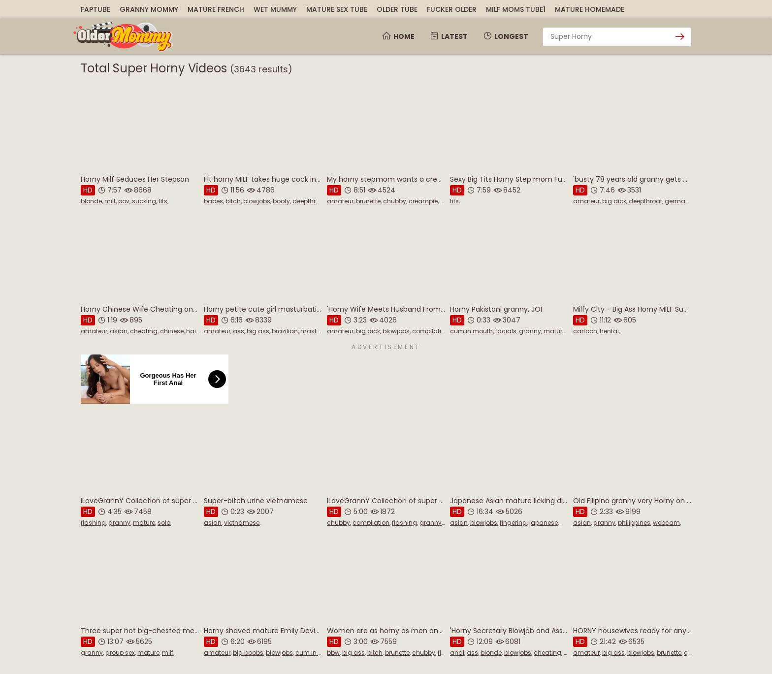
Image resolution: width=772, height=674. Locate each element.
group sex (120, 652)
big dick (614, 201)
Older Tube (397, 9)
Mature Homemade (589, 9)
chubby (394, 201)
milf (110, 201)
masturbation (321, 331)
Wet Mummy (275, 9)
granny (530, 331)
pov (123, 201)
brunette (368, 201)
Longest (505, 36)
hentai (609, 331)
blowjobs (256, 201)
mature (555, 331)
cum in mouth (471, 331)
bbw (333, 652)
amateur (340, 201)
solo (164, 522)
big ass (258, 331)
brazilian (285, 331)
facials (505, 331)
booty (281, 201)
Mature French (216, 9)
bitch (233, 201)
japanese (543, 522)
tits (163, 201)
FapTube (95, 9)
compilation (430, 331)
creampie (423, 201)
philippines (634, 522)
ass (238, 331)
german (677, 201)
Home (398, 36)
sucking (144, 201)
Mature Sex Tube (336, 9)
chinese (172, 331)
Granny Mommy (149, 9)
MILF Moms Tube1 (516, 9)
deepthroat (309, 201)
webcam (666, 522)
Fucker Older (452, 9)
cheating (144, 331)
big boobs (248, 652)
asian (119, 331)
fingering (513, 522)
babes (213, 201)
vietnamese (241, 522)
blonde (91, 201)
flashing (93, 522)
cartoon (585, 331)
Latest (448, 36)
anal (457, 652)
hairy (193, 331)
